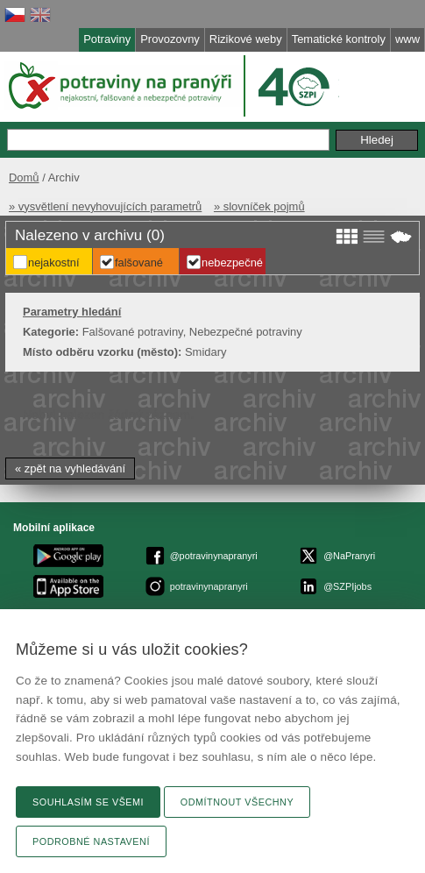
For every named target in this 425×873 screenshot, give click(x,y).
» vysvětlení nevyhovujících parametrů (105, 206)
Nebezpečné (232, 262)
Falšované (139, 262)
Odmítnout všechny (237, 802)
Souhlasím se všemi (88, 802)
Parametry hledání (72, 311)
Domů (24, 177)
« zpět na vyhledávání (70, 468)
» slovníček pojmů (259, 206)
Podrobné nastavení (91, 841)
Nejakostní (53, 262)
